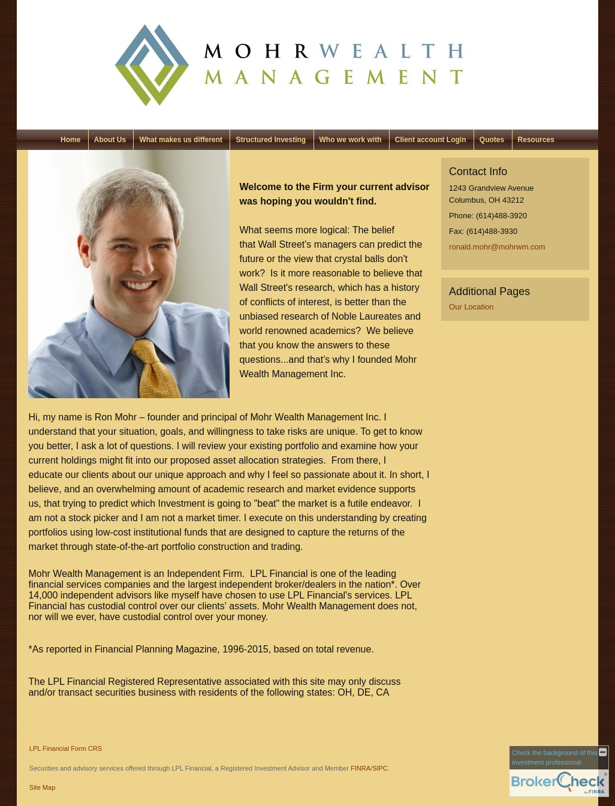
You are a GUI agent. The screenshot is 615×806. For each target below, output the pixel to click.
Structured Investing (271, 140)
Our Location (471, 306)
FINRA (360, 768)
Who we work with (350, 140)
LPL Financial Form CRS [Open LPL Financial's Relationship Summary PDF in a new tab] (65, 748)
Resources (536, 140)
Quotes (492, 140)
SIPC (380, 768)
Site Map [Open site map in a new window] (42, 787)
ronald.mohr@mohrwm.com (497, 246)
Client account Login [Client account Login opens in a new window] (430, 140)
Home (70, 140)
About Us (110, 140)
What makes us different (180, 140)
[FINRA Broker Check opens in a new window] (559, 771)
